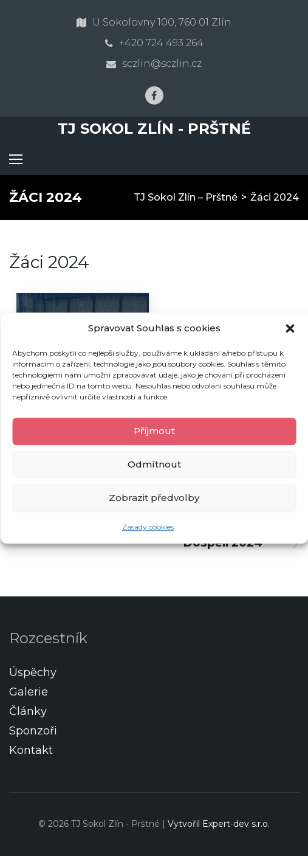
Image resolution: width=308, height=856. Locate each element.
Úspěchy (32, 672)
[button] (290, 329)
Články (28, 711)
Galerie (28, 692)
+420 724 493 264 (161, 43)
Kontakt (31, 750)
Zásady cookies (148, 526)
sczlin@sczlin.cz (162, 63)
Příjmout (154, 431)
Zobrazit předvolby (154, 497)
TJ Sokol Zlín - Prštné (154, 128)
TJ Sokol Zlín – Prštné (186, 197)
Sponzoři (33, 730)
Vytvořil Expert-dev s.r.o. (219, 823)
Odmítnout (154, 464)
